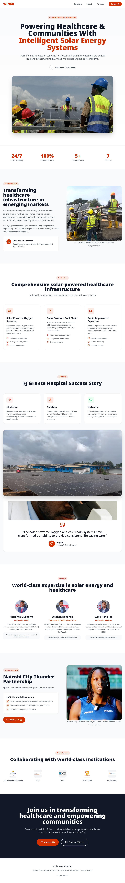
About (89, 4)
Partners (100, 4)
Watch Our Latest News (62, 67)
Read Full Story (14, 720)
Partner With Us (74, 842)
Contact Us (115, 4)
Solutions (78, 4)
